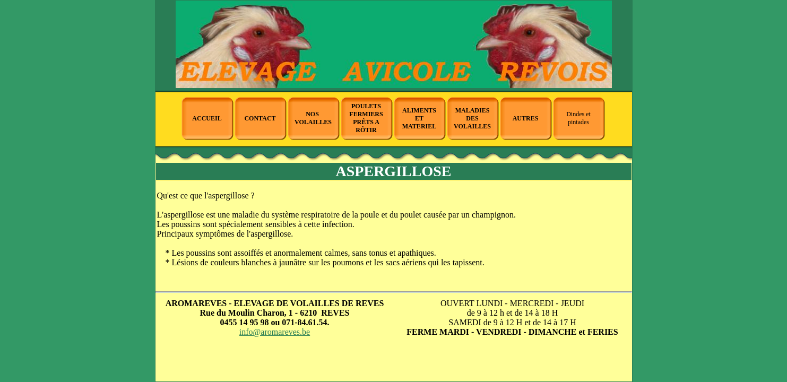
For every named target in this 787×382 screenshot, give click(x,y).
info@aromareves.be (274, 331)
